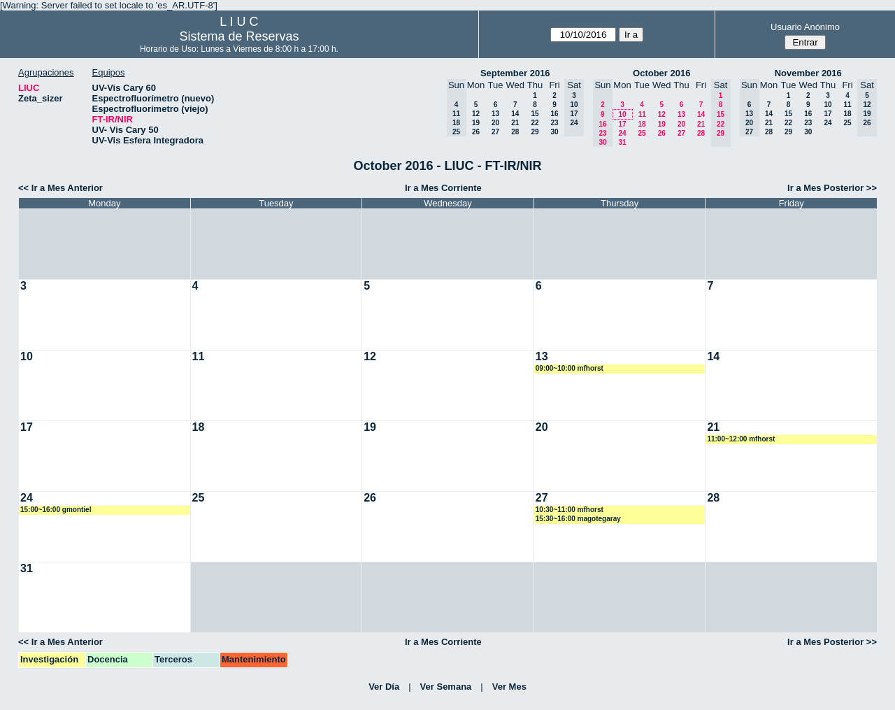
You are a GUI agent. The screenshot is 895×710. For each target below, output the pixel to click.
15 (534, 114)
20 (495, 123)
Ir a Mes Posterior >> (832, 188)
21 (515, 123)
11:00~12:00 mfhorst (741, 439)
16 (554, 114)
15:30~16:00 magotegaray (578, 519)
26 (476, 132)
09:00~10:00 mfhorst (569, 368)
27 (495, 132)
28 (515, 132)
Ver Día (383, 686)
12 (476, 114)
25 (641, 133)
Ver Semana (446, 686)
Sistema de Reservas (239, 36)
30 (554, 132)
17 (622, 124)
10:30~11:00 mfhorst (569, 509)
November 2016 (808, 73)
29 (534, 132)
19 (476, 123)
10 (622, 114)
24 (622, 133)
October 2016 (661, 73)
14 (515, 114)
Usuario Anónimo (805, 27)
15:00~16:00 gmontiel (55, 509)
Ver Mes (509, 686)
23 (554, 123)
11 (642, 114)
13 (495, 114)
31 (622, 142)
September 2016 (515, 73)
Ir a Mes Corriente (443, 188)
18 (641, 124)
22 (534, 123)
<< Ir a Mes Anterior (60, 188)
